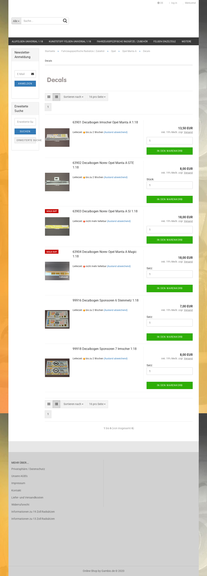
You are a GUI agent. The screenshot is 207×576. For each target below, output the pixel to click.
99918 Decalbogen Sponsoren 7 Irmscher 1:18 (105, 349)
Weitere (186, 41)
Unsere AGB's (19, 476)
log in (173, 3)
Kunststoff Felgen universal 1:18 (70, 41)
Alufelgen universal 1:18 (27, 41)
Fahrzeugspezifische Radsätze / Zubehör (122, 41)
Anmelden (25, 83)
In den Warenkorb (169, 151)
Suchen (25, 131)
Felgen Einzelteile (164, 41)
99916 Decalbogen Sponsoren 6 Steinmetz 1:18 (106, 300)
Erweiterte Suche (26, 140)
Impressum (18, 483)
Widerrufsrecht (20, 504)
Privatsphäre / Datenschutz (28, 469)
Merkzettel (189, 3)
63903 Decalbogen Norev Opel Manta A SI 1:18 (105, 211)
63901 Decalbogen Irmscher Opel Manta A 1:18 (105, 122)
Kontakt (16, 490)
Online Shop (90, 570)
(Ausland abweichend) (116, 132)
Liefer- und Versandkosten (27, 497)
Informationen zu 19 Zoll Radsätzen (33, 511)
